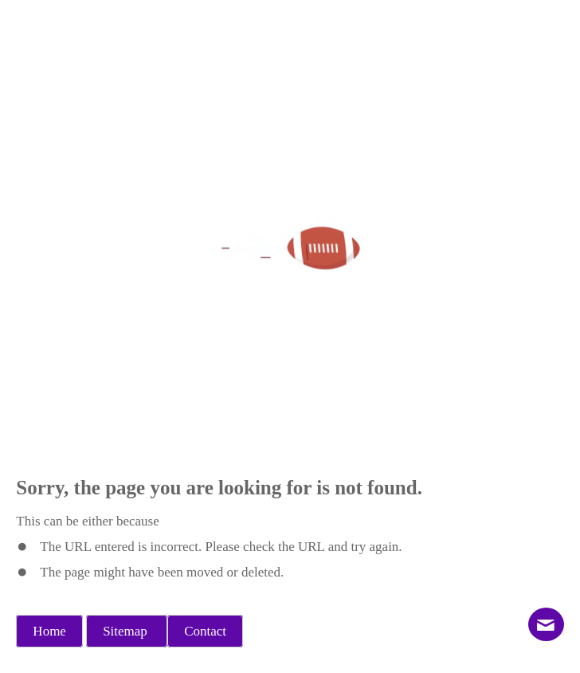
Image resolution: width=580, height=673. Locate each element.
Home (49, 631)
